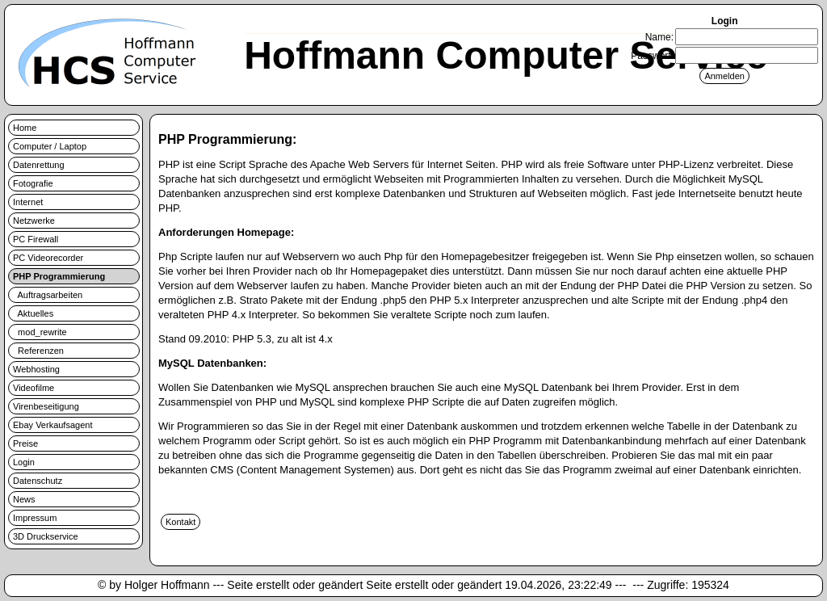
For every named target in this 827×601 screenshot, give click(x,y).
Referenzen (38, 350)
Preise (25, 443)
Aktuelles (33, 313)
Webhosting (36, 369)
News (24, 499)
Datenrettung (39, 165)
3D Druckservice (45, 536)
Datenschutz (37, 480)
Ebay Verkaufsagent (52, 425)
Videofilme (33, 388)
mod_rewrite (40, 332)
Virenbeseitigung (46, 406)
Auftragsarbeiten (47, 295)
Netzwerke (34, 220)
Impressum (35, 518)
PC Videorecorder (48, 258)
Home (24, 127)
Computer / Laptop (49, 146)
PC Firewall (35, 239)
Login (24, 462)
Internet (28, 202)
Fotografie (33, 183)
